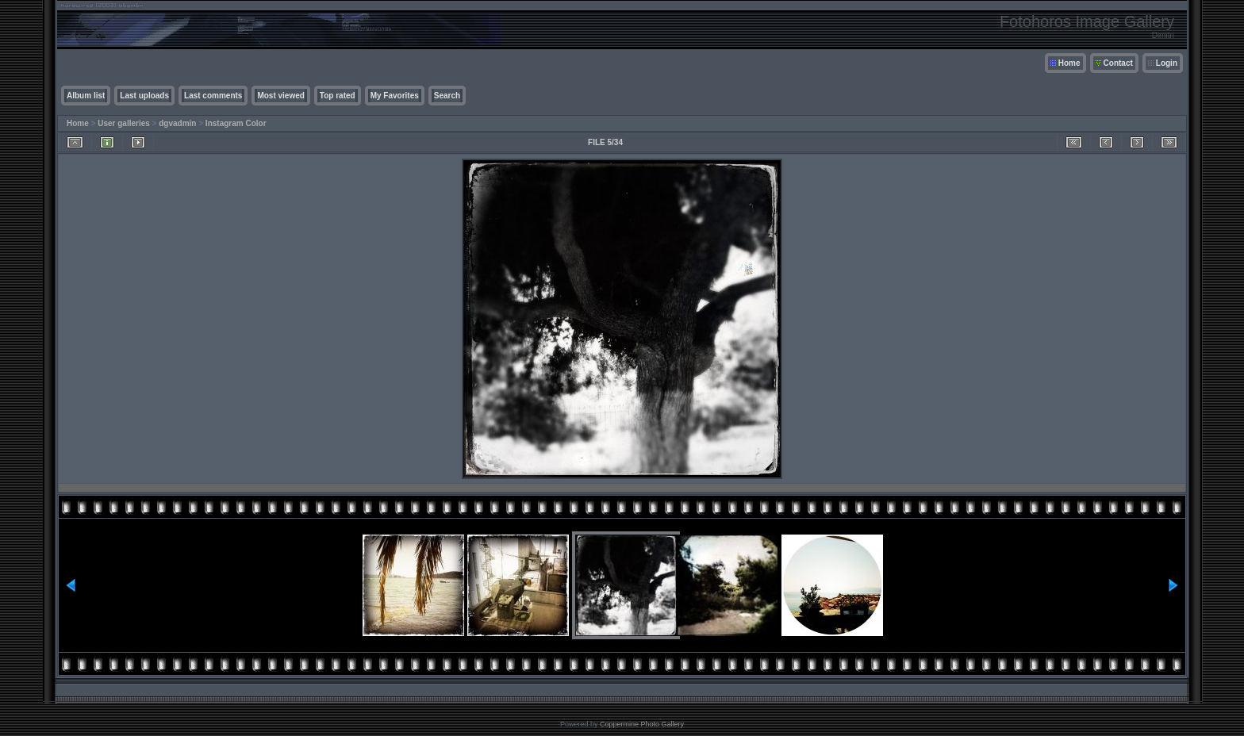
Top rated (337, 95)
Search (447, 95)
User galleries (124, 123)
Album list (86, 95)
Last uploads (144, 95)
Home (1069, 63)
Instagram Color (236, 123)
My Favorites (395, 95)
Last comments (213, 95)
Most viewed (280, 95)
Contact (1118, 63)
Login (1166, 63)
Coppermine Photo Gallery (642, 724)
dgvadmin (177, 123)
